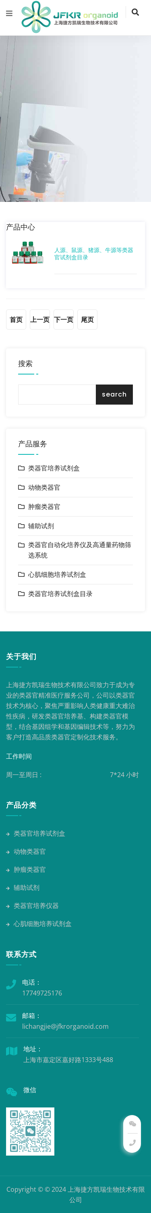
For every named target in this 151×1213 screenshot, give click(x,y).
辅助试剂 (41, 526)
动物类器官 (44, 487)
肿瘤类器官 (44, 506)
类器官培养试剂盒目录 (60, 593)
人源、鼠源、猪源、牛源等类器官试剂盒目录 (93, 253)
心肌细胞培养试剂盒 (57, 574)
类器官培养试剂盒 (54, 468)
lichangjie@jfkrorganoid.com (65, 1026)
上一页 (40, 319)
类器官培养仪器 (32, 905)
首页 (16, 319)
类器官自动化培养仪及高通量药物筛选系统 (79, 550)
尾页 (87, 319)
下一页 (63, 319)
